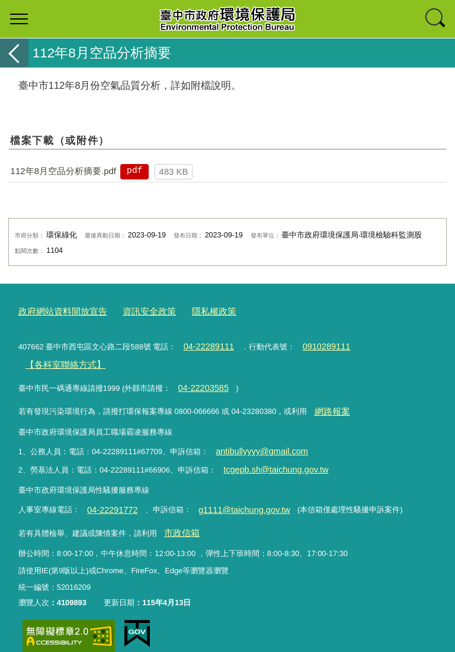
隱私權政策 (192, 310)
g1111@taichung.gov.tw (232, 494)
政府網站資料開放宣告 (56, 310)
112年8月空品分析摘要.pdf (63, 171)
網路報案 (329, 402)
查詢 (436, 19)
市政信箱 (179, 516)
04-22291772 (109, 494)
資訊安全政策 (134, 310)
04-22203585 (200, 381)
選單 (19, 19)
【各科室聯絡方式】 (59, 359)
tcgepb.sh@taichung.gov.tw (269, 456)
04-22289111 (205, 343)
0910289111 (317, 343)
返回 (14, 53)
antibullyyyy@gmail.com (256, 440)
